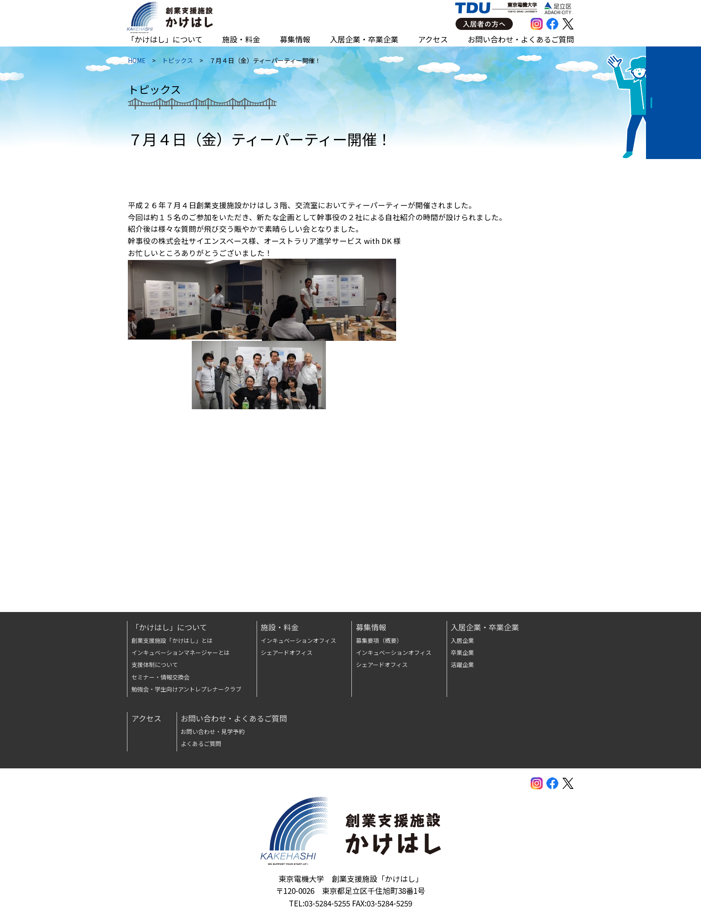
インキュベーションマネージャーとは (180, 652)
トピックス (176, 63)
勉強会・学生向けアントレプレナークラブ (186, 689)
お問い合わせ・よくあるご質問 (521, 39)
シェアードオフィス (286, 652)
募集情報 (295, 39)
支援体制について (154, 664)
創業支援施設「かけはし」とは (172, 640)
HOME (136, 63)
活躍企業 (462, 664)
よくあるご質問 (201, 743)
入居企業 (462, 640)
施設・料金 (241, 39)
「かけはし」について (165, 39)
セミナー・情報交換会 (160, 677)
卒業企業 (462, 652)
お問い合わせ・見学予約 (213, 731)
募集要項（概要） (379, 640)
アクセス (433, 39)
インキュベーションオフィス (298, 640)
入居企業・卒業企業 (364, 39)
